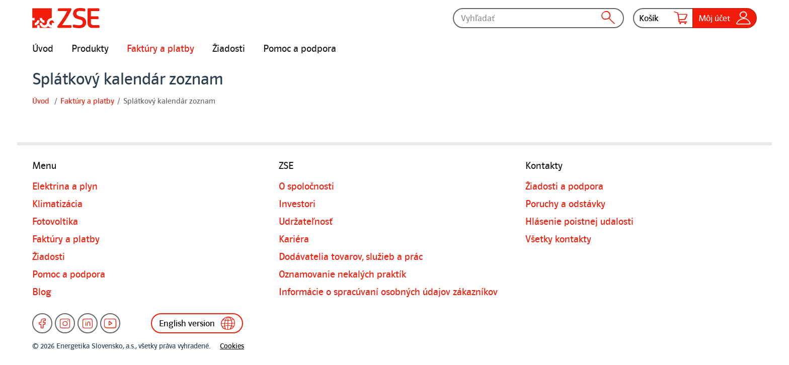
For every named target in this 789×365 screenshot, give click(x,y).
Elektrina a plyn (65, 186)
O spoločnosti (306, 186)
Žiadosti (228, 48)
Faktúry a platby (160, 48)
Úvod (42, 48)
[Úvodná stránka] (66, 18)
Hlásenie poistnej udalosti (579, 221)
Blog (41, 292)
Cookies (232, 346)
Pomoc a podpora (299, 48)
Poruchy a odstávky (565, 204)
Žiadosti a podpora (564, 186)
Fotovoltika (55, 221)
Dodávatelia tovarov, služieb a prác (351, 256)
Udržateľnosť (306, 221)
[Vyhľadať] (538, 18)
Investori (297, 204)
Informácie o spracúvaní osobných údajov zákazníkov (388, 292)
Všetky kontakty (558, 239)
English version (197, 323)
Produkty (90, 48)
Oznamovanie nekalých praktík (342, 274)
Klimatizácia (57, 204)
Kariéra (294, 239)
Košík (663, 18)
